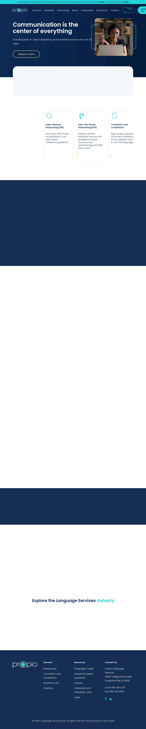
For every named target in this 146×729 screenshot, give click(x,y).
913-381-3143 (118, 687)
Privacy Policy (94, 720)
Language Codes (84, 668)
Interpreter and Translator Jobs (83, 690)
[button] (26, 54)
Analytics (48, 688)
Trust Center (108, 720)
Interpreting (49, 668)
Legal (77, 697)
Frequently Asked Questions (83, 675)
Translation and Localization (52, 675)
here (101, 2)
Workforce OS (51, 683)
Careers (78, 683)
